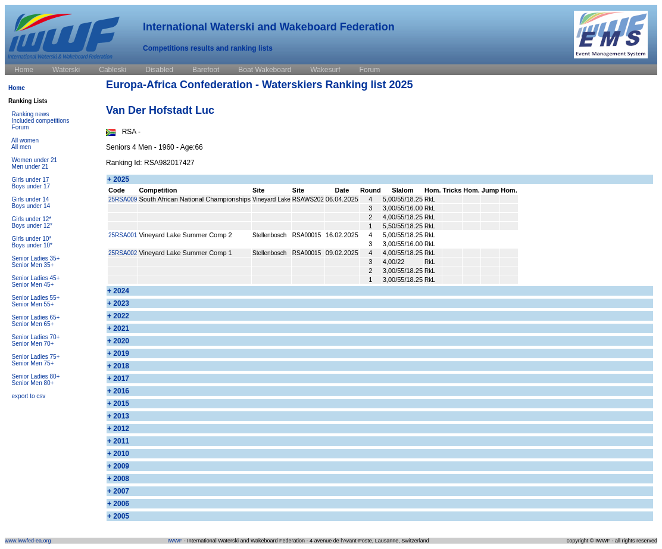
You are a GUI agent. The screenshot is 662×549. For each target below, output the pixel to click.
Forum (20, 127)
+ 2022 (118, 316)
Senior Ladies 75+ (36, 356)
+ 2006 (118, 504)
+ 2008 (118, 478)
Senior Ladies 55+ (36, 297)
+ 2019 (118, 353)
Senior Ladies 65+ (36, 317)
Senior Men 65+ (33, 324)
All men (21, 147)
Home (16, 88)
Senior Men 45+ (33, 284)
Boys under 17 (31, 186)
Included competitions (41, 120)
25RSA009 (122, 199)
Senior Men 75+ (33, 363)
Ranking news (30, 114)
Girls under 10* (32, 238)
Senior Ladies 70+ (36, 337)
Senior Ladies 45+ (36, 278)
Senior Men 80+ (33, 383)
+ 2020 (118, 341)
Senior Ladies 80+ (36, 376)
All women (25, 140)
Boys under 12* (32, 225)
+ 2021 (118, 328)
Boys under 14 (31, 206)
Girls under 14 (30, 199)
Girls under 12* (32, 219)
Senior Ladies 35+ (36, 258)
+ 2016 (118, 391)
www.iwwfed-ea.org (28, 541)
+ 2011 (118, 441)
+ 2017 (118, 378)
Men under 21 (30, 166)
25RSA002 (122, 253)
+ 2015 (118, 403)
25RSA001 (122, 235)
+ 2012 (118, 428)
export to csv (29, 396)
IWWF (174, 541)
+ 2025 (118, 179)
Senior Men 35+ (33, 265)
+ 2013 (118, 416)
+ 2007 (118, 491)
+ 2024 (118, 291)
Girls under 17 (30, 179)
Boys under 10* (32, 245)
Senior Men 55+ (33, 304)
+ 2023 (118, 303)
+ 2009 (118, 466)
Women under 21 (35, 160)
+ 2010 (118, 453)
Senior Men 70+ (33, 343)
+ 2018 (118, 366)
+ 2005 (118, 516)
